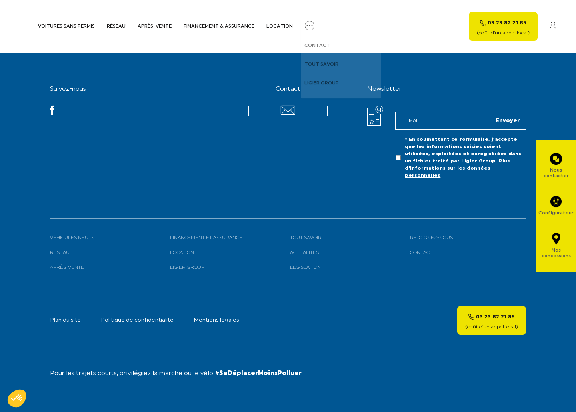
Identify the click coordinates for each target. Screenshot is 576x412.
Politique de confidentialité (137, 320)
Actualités (304, 252)
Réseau (116, 26)
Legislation (305, 267)
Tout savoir (306, 238)
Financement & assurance (219, 26)
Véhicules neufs (72, 238)
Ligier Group (187, 267)
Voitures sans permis (66, 26)
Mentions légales (216, 320)
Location (279, 26)
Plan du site (65, 320)
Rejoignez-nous (431, 238)
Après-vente (155, 26)
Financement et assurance (206, 238)
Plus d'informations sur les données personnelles (457, 168)
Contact (421, 252)
